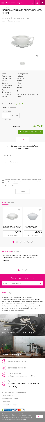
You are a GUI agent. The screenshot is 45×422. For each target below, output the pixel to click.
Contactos (6, 402)
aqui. (25, 420)
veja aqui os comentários (11, 21)
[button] (13, 242)
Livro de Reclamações (10, 405)
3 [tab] (26, 270)
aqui (16, 183)
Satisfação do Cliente (10, 399)
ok (39, 417)
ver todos (6, 260)
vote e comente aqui (20, 18)
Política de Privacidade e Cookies (14, 392)
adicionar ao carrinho (30, 132)
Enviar (22, 191)
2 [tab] (22, 270)
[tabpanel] (22, 256)
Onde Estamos (7, 395)
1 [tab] (19, 270)
